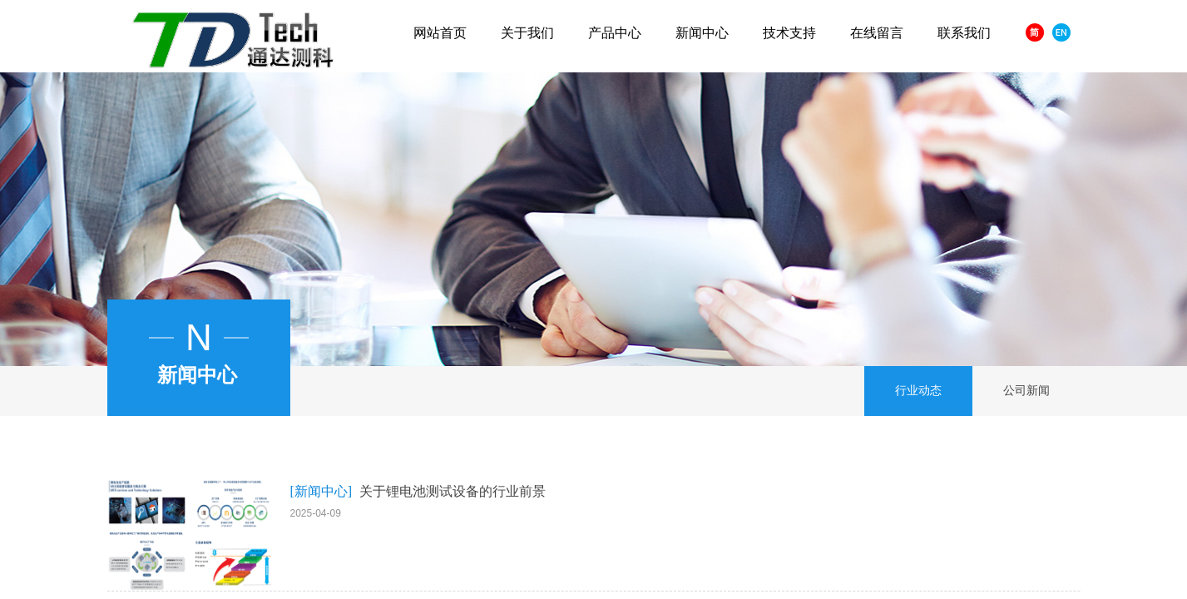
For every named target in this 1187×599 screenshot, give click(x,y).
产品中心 (614, 33)
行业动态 (918, 390)
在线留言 (876, 33)
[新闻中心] (321, 491)
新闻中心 (702, 33)
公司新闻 (1026, 390)
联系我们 (964, 33)
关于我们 (527, 33)
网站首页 (440, 33)
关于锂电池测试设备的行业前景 (452, 491)
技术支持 (789, 33)
